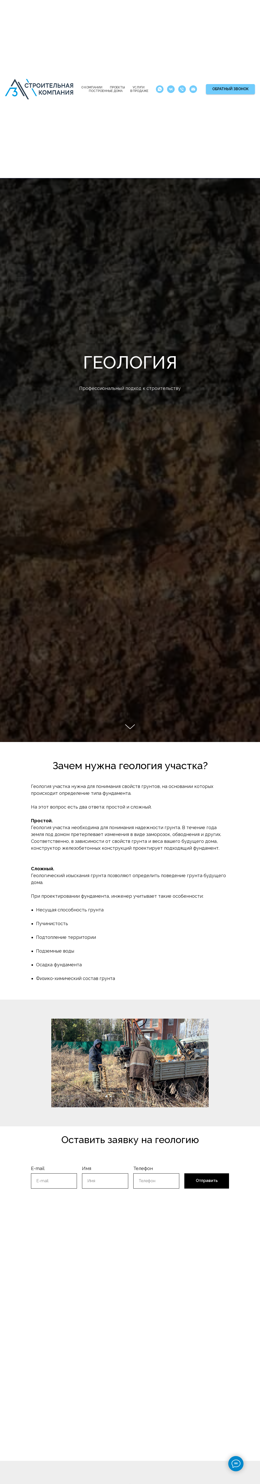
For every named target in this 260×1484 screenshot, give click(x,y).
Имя (86, 1168)
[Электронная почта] (193, 89)
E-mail (37, 1168)
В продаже (139, 91)
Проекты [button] (117, 87)
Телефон (143, 1168)
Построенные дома (106, 91)
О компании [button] (91, 87)
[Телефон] (182, 89)
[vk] (171, 89)
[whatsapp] (160, 89)
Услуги (138, 87)
